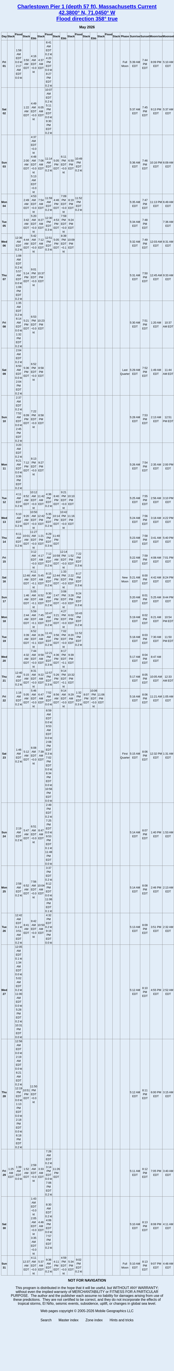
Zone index (94, 1320)
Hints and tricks (121, 1320)
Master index (69, 1320)
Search (46, 1320)
